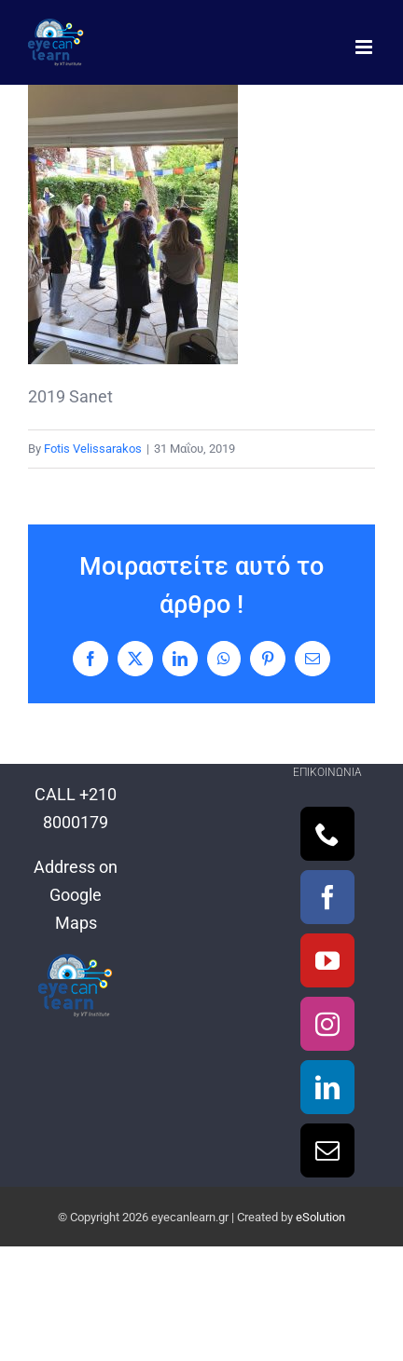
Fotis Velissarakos (93, 449)
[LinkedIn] (327, 1087)
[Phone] (327, 834)
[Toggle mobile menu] (365, 47)
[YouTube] (327, 960)
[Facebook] (327, 897)
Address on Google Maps (76, 894)
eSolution (320, 1217)
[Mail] (327, 1150)
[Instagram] (327, 1024)
